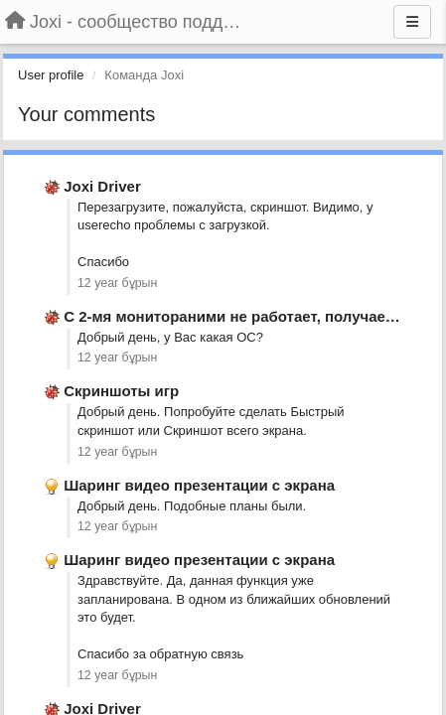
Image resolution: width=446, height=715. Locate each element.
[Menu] (412, 22)
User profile (50, 75)
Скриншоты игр (121, 390)
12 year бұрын (117, 283)
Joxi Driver (102, 186)
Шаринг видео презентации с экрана (199, 485)
